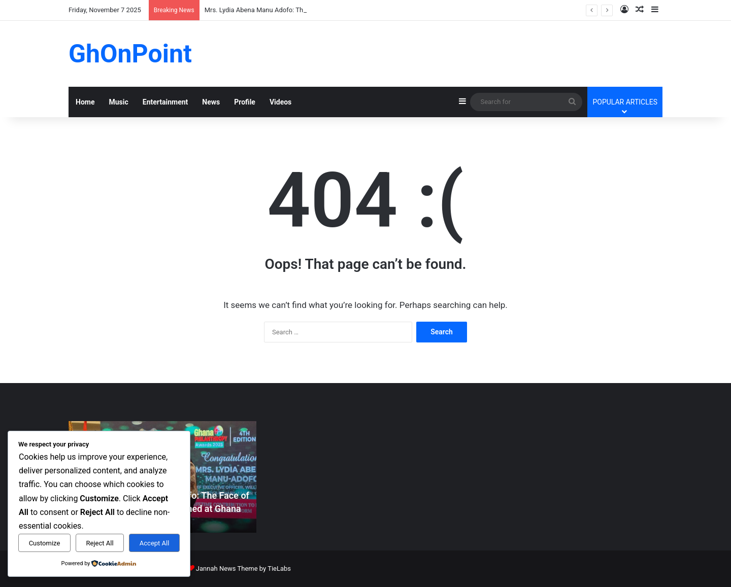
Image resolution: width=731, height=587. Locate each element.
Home (85, 102)
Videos (280, 102)
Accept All (155, 543)
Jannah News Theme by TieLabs (243, 568)
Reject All (100, 543)
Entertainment (165, 102)
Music (118, 102)
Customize (44, 543)
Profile (244, 102)
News (211, 102)
